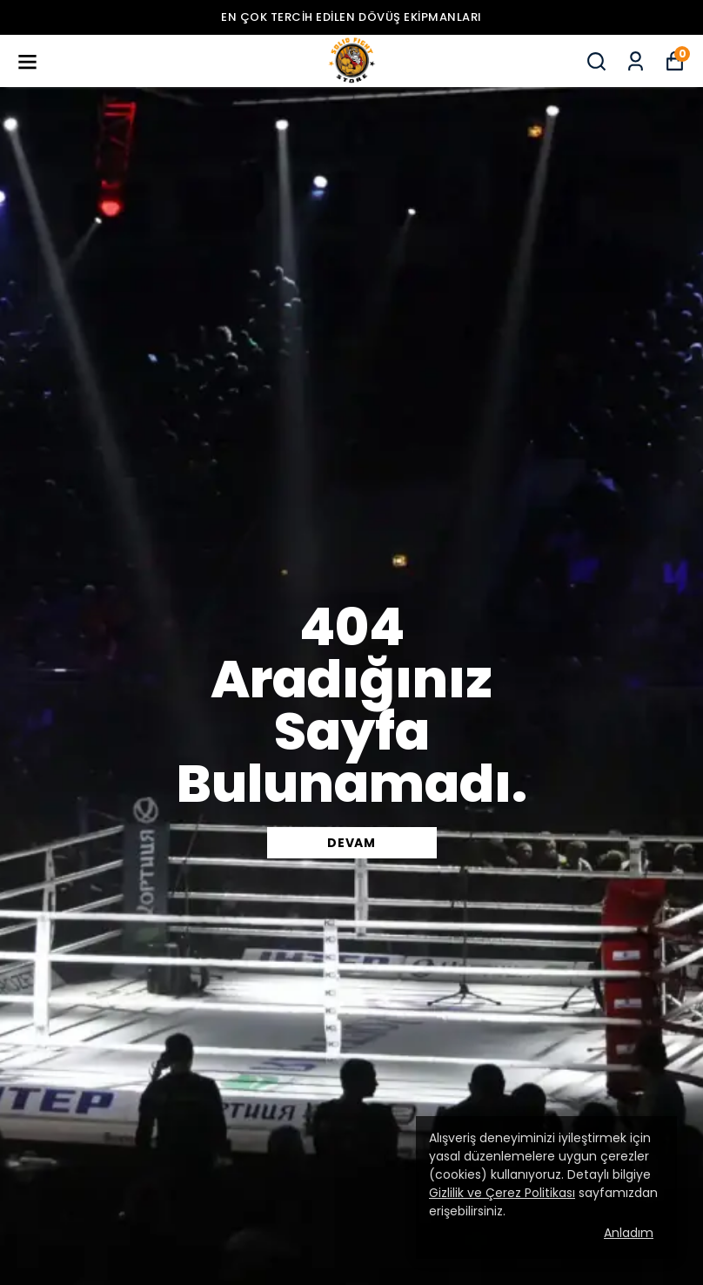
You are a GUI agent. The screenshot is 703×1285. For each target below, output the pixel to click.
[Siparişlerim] (635, 61)
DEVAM (351, 842)
